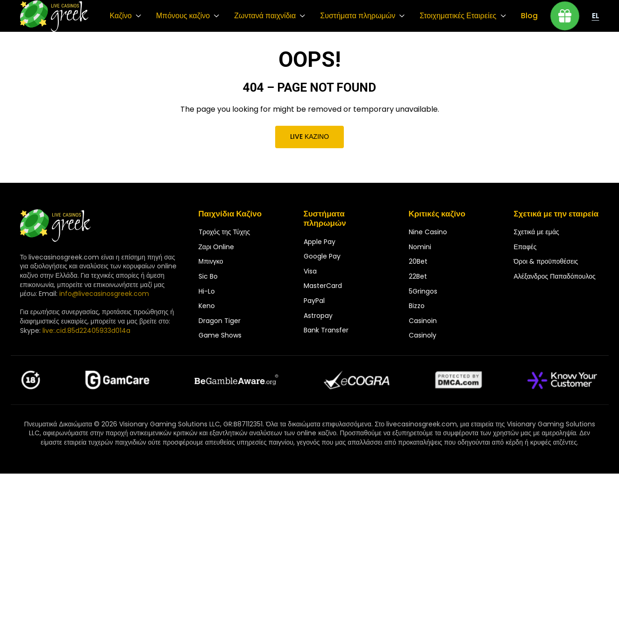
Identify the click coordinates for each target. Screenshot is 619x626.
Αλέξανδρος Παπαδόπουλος (555, 276)
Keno (207, 305)
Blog (529, 16)
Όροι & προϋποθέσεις (546, 261)
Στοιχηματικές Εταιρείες (458, 16)
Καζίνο (121, 16)
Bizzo (417, 305)
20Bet (418, 261)
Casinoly (422, 335)
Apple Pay (319, 241)
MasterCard (323, 285)
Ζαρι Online (217, 247)
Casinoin (423, 320)
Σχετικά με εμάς (536, 232)
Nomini (420, 247)
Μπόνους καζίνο (183, 16)
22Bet (418, 276)
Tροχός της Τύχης (224, 232)
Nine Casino (428, 232)
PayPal (314, 300)
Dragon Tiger (220, 320)
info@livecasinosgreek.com (104, 293)
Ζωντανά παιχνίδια (265, 16)
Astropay (318, 315)
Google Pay (322, 256)
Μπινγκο (211, 261)
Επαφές (525, 247)
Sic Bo (208, 276)
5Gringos (423, 291)
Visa (310, 271)
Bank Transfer (326, 330)
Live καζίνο (309, 136)
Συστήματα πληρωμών (357, 16)
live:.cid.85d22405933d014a (86, 330)
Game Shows (220, 335)
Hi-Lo (207, 291)
